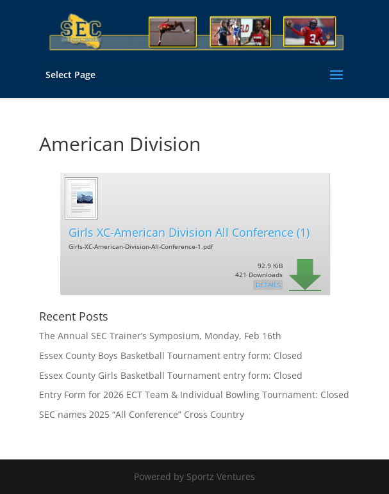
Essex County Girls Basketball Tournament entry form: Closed (170, 375)
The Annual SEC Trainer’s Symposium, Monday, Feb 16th (160, 336)
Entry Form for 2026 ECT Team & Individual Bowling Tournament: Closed (194, 394)
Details (268, 284)
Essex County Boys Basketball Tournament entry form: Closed (170, 355)
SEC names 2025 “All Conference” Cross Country (141, 414)
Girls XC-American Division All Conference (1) (189, 232)
